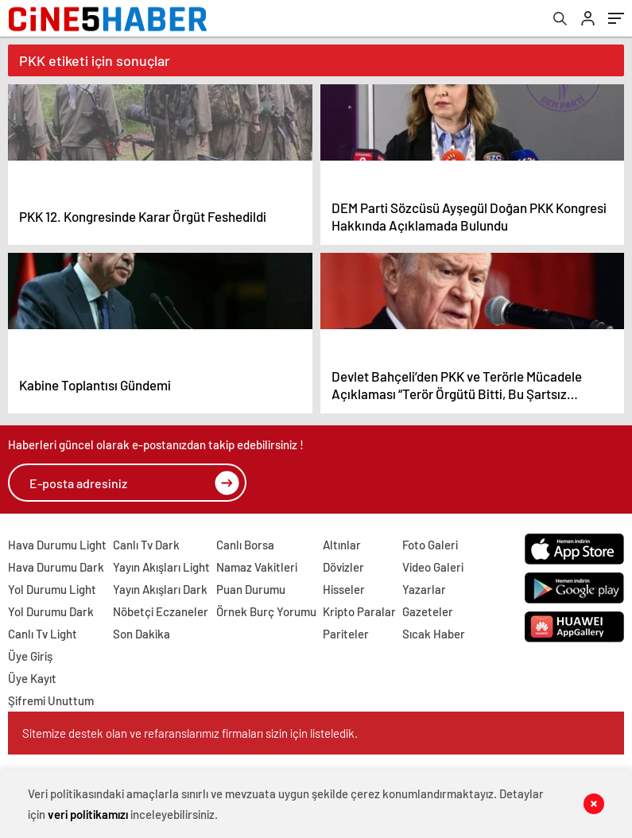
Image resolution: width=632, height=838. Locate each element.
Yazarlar (424, 589)
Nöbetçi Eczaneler (160, 611)
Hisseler (344, 589)
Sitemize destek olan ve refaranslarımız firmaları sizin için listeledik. (190, 733)
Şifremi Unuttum (51, 700)
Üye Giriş (30, 656)
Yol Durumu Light (52, 589)
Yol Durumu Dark (51, 611)
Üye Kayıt (32, 678)
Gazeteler (427, 611)
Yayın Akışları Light (161, 567)
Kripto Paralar (359, 611)
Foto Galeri (430, 544)
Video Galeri (432, 567)
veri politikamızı (88, 814)
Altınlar (342, 544)
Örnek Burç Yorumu (266, 611)
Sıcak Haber (433, 634)
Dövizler (343, 567)
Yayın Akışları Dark (160, 589)
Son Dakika (141, 634)
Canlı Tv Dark (146, 544)
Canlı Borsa (245, 544)
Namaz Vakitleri (256, 567)
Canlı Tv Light (42, 634)
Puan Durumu (250, 589)
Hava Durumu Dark (56, 567)
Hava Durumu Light (57, 544)
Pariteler (346, 634)
